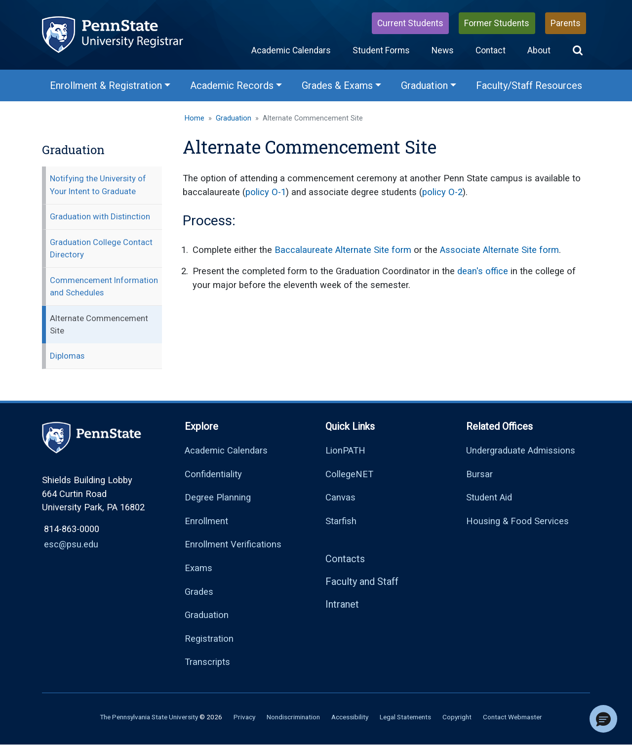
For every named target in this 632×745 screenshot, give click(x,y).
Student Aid (489, 497)
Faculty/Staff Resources (529, 85)
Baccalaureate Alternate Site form (343, 250)
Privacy (244, 717)
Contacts (345, 559)
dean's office (482, 271)
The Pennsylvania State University (149, 717)
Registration (209, 638)
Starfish (340, 521)
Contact (490, 50)
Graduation (233, 118)
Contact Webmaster (512, 717)
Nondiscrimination (293, 717)
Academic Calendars (291, 50)
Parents (566, 23)
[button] (577, 50)
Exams (198, 568)
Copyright (457, 717)
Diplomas (67, 356)
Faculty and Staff (361, 581)
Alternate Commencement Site (99, 324)
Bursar (479, 474)
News (443, 50)
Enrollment (206, 521)
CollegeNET (349, 474)
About (539, 50)
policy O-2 (442, 192)
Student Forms (381, 50)
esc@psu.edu (71, 544)
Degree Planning (218, 497)
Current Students (410, 23)
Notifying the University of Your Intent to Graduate (98, 184)
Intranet (342, 604)
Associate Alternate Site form (499, 250)
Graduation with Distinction (100, 216)
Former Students (496, 23)
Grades (199, 591)
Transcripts (207, 662)
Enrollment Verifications (233, 544)
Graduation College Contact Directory (101, 248)
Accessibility (349, 717)
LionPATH (345, 450)
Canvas (340, 497)
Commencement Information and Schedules (104, 286)
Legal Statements (405, 717)
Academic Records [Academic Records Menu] (232, 85)
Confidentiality (213, 474)
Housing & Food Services (517, 521)
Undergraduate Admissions (520, 450)
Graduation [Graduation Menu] (424, 85)
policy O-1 (265, 192)
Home (194, 118)
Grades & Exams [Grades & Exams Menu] (337, 85)
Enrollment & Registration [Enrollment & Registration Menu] (106, 85)
